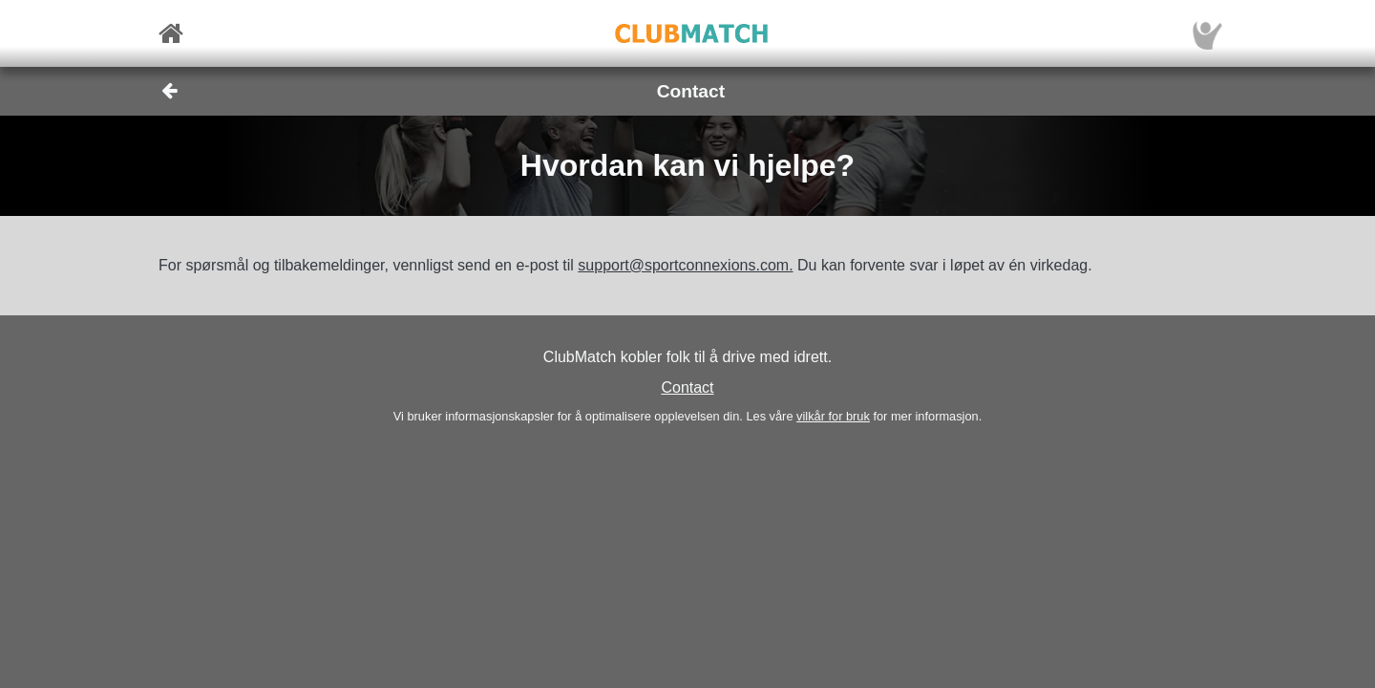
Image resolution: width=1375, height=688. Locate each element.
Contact (687, 387)
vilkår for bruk (833, 416)
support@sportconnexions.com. (685, 265)
